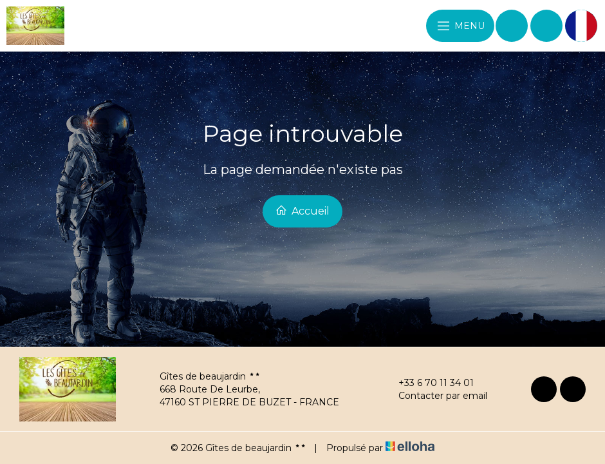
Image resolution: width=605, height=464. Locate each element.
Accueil (302, 210)
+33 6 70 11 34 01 (429, 383)
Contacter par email (435, 395)
